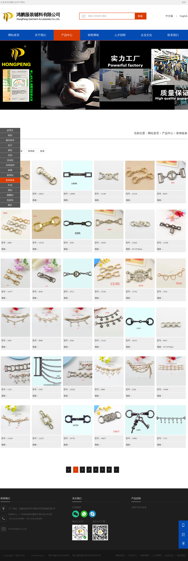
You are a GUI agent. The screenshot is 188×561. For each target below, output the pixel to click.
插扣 (10, 150)
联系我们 (173, 35)
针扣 (10, 185)
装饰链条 (10, 180)
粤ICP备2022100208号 (58, 555)
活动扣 (10, 160)
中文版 (169, 16)
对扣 (10, 155)
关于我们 (40, 35)
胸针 (10, 205)
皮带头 (10, 130)
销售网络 (93, 35)
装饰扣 (10, 175)
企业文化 (146, 35)
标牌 (10, 170)
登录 (184, 2)
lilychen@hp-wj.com (17, 529)
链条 (42, 151)
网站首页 (13, 35)
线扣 (10, 190)
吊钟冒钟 (10, 165)
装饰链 (31, 151)
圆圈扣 (10, 195)
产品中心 (67, 35)
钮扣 (10, 135)
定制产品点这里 (139, 507)
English (183, 16)
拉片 (10, 145)
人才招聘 (120, 35)
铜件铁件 (10, 140)
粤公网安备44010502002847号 (86, 555)
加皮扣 (10, 200)
